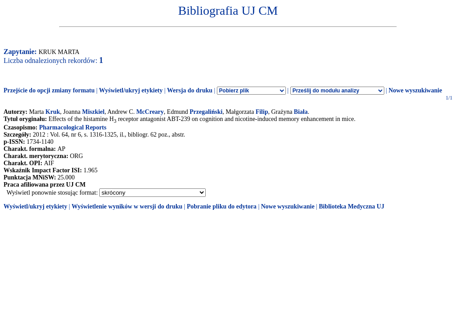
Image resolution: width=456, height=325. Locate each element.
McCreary (150, 111)
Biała (301, 111)
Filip (262, 111)
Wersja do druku (189, 90)
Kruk (52, 111)
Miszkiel (93, 111)
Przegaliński (206, 111)
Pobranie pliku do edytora (221, 206)
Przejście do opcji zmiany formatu (49, 90)
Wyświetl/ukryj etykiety (131, 90)
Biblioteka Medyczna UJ (351, 206)
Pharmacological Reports (72, 127)
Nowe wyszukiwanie (415, 90)
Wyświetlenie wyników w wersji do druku (127, 206)
